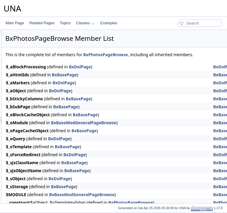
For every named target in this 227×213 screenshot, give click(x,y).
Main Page (15, 23)
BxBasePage (138, 81)
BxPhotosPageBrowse (179, 54)
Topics (65, 23)
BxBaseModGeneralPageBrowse (157, 129)
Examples (108, 23)
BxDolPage (154, 73)
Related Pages (41, 23)
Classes (85, 23)
